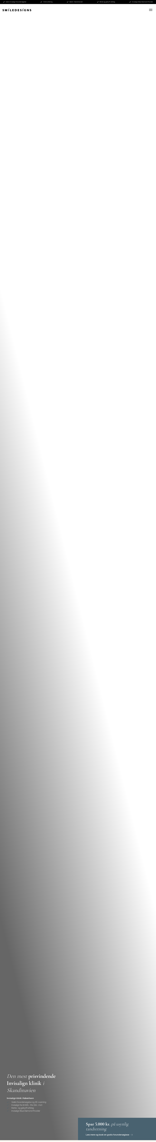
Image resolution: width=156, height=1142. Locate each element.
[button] (151, 10)
